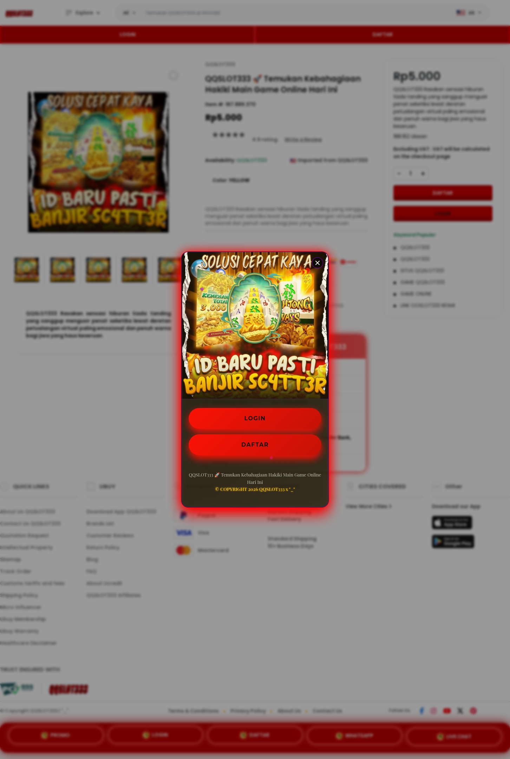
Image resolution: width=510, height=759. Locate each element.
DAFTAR (255, 444)
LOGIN (255, 418)
